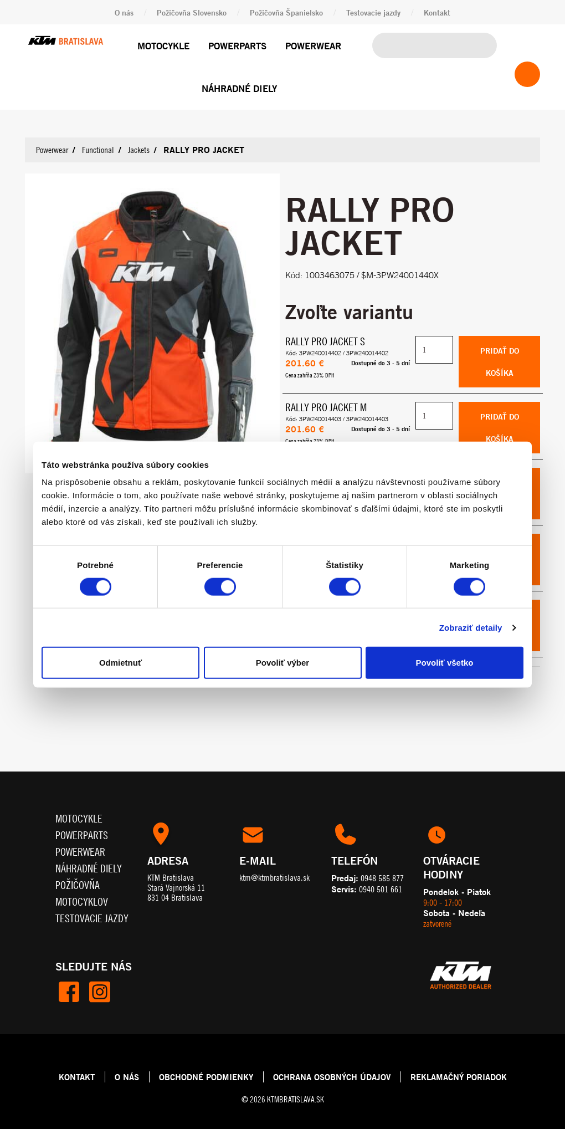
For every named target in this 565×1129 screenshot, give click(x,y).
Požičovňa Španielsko (286, 12)
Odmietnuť (120, 662)
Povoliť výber (282, 662)
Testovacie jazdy (373, 12)
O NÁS (127, 1076)
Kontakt (437, 12)
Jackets (139, 150)
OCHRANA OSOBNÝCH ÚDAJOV (332, 1076)
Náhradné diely (239, 88)
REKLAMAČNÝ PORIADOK (458, 1076)
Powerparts (237, 46)
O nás (124, 12)
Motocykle (163, 46)
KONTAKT (77, 1076)
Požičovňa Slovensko (192, 12)
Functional (98, 150)
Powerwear (313, 46)
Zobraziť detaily (470, 627)
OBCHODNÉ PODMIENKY (206, 1076)
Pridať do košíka (499, 361)
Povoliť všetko (445, 662)
